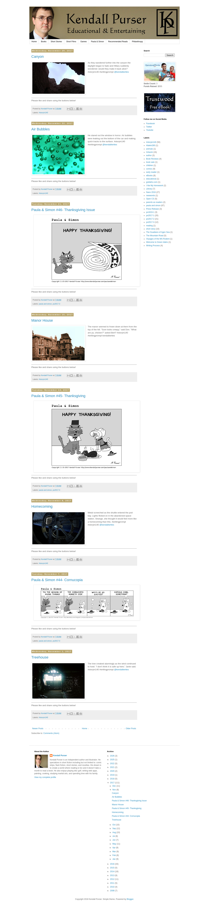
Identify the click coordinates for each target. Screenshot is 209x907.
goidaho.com (151, 182)
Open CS (150, 199)
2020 (112, 771)
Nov (114, 790)
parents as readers (154, 202)
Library (149, 189)
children (149, 165)
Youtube (149, 130)
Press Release (152, 209)
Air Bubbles (40, 129)
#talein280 (150, 145)
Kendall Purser (60, 755)
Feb (114, 855)
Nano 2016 (151, 192)
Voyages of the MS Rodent (157, 239)
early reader (151, 172)
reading (149, 225)
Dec (114, 786)
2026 (112, 756)
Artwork (149, 152)
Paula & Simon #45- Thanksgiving (58, 396)
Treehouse (39, 657)
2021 (112, 767)
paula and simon (45, 304)
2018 (112, 779)
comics (149, 169)
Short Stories (56, 41)
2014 (112, 871)
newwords (150, 195)
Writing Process (153, 245)
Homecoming (42, 506)
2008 (112, 890)
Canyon (37, 56)
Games (83, 41)
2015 (112, 868)
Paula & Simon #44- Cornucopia (57, 580)
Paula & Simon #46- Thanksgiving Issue (63, 210)
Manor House (42, 320)
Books (43, 41)
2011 (112, 883)
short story (150, 229)
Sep (114, 828)
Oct (114, 825)
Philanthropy (137, 41)
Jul (113, 836)
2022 (112, 763)
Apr (114, 847)
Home (34, 41)
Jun (114, 840)
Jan (114, 859)
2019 (112, 775)
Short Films (71, 41)
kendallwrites (108, 335)
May (114, 844)
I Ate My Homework (154, 185)
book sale (150, 162)
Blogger (130, 899)
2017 (112, 783)
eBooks (149, 175)
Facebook (150, 123)
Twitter (149, 127)
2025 (112, 759)
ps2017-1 (150, 215)
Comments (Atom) (51, 733)
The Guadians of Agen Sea (158, 232)
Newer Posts (37, 728)
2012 (112, 879)
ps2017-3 (56, 304)
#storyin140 (43, 113)
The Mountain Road (154, 235)
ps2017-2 (150, 219)
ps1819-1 (150, 212)
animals (149, 149)
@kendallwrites (121, 72)
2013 (112, 875)
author (149, 155)
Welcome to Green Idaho (157, 242)
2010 (112, 887)
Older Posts (131, 728)
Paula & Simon (97, 41)
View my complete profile (45, 777)
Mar (114, 851)
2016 (112, 864)
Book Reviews (152, 159)
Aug (114, 832)
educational (151, 179)
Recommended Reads (118, 41)
